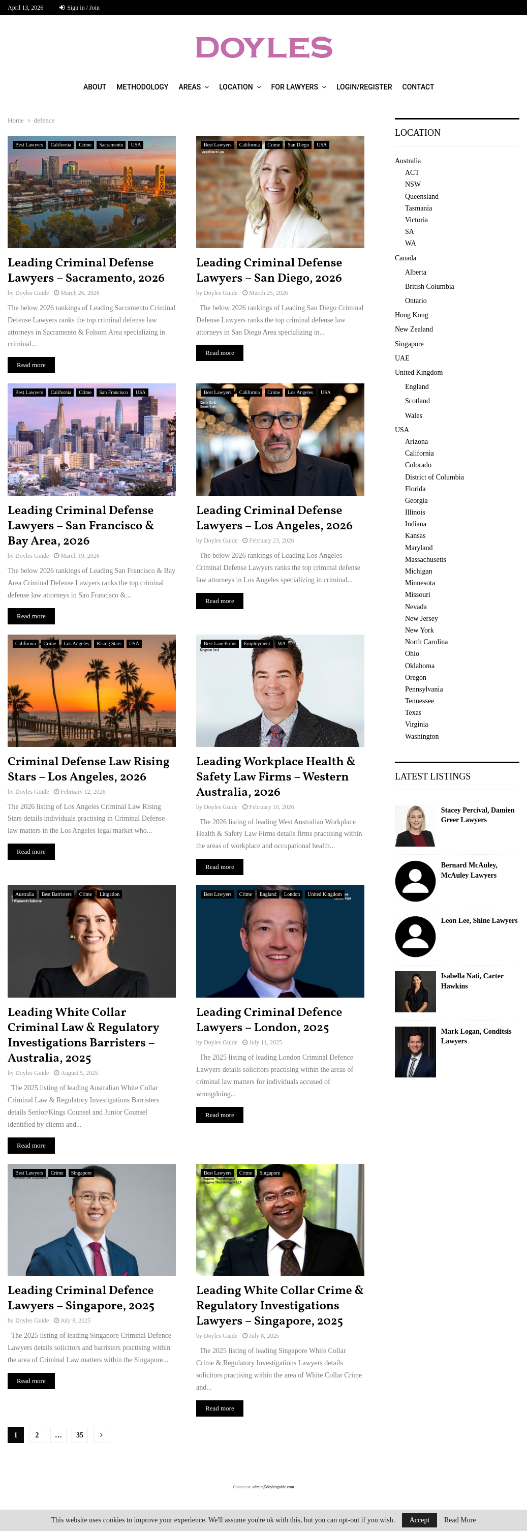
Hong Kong (411, 315)
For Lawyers (294, 87)
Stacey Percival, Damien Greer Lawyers (478, 815)
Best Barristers (57, 894)
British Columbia (429, 286)
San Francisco (113, 392)
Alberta (415, 272)
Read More (460, 1520)
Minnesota (420, 583)
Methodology (142, 87)
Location (236, 87)
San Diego (298, 144)
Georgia (416, 500)
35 (79, 1435)
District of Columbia (434, 477)
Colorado (418, 465)
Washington (422, 736)
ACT (412, 172)
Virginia (416, 724)
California (61, 144)
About (94, 87)
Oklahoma (420, 666)
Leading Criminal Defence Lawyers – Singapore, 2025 (81, 1298)
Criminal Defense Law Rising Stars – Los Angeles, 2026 (89, 770)
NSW (413, 184)
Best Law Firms (220, 643)
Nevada (416, 607)
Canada (405, 258)
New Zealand (414, 329)
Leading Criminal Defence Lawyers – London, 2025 (269, 1020)
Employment (257, 643)
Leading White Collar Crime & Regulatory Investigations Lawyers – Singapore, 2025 (280, 1306)
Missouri (417, 594)
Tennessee (419, 701)
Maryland (418, 548)
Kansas (415, 535)
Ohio (412, 653)
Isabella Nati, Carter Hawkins (472, 981)
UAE (402, 358)
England (268, 894)
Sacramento (111, 144)
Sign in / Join (79, 7)
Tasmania (418, 208)
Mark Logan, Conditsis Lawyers (476, 1036)
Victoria (416, 220)
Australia (24, 894)
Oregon (415, 677)
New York (419, 630)
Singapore (81, 1173)
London (292, 894)
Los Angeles (300, 392)
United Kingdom (324, 894)
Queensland (422, 196)
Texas (413, 712)
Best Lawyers (29, 144)
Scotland (417, 401)
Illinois (415, 512)
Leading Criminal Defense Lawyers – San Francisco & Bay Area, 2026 (81, 526)
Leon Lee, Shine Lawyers (479, 920)
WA (282, 643)
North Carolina (426, 642)
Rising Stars (109, 643)
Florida (415, 489)
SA (409, 231)
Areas (189, 87)
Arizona (416, 441)
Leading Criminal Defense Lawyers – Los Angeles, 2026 (274, 518)
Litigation (109, 894)
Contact (418, 87)
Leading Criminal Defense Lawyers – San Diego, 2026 (269, 271)
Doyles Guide (32, 292)
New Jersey (421, 618)
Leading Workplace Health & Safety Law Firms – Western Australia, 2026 (276, 777)
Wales (413, 415)
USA (136, 144)
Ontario (416, 301)
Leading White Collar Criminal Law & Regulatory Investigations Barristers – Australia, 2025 (83, 1035)
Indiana (415, 524)
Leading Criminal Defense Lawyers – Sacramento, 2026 (86, 271)
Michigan (418, 571)
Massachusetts (425, 559)
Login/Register (364, 87)
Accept (420, 1520)
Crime (85, 144)
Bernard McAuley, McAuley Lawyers (469, 870)
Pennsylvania (424, 689)
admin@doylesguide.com (273, 1487)
